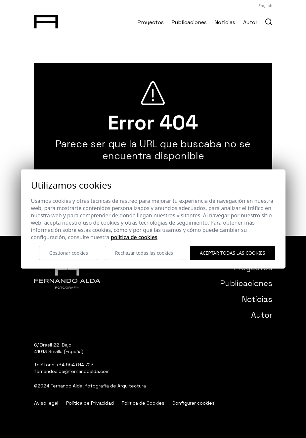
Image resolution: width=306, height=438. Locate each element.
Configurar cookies (193, 403)
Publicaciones (189, 22)
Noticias (225, 22)
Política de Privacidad (90, 403)
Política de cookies (134, 237)
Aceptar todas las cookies (232, 253)
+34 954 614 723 (75, 365)
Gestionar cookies (68, 253)
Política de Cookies (143, 403)
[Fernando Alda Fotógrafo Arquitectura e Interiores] (46, 20)
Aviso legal (46, 403)
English (265, 5)
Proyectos (151, 22)
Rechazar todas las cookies (144, 253)
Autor (250, 22)
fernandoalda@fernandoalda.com (71, 371)
